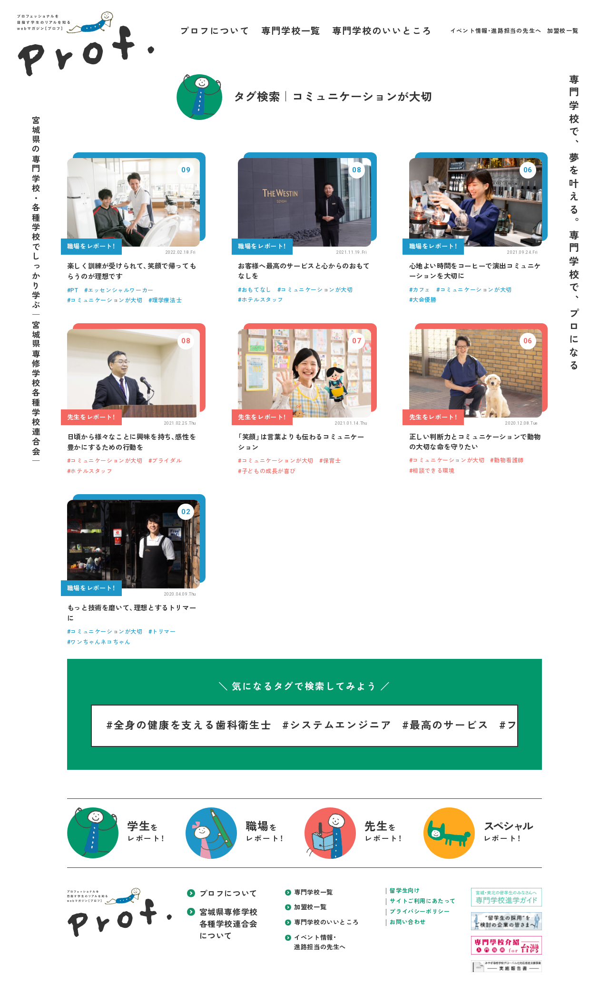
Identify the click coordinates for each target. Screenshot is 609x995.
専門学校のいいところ (382, 31)
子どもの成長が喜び (268, 471)
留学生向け (405, 890)
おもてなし (257, 290)
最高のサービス (449, 725)
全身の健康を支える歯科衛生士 (193, 725)
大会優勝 (424, 300)
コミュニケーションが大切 (106, 300)
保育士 (332, 461)
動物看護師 (509, 460)
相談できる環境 (433, 471)
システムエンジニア (341, 725)
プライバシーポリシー (420, 911)
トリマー (164, 631)
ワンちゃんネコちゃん (100, 642)
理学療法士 (167, 300)
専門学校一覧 (291, 31)
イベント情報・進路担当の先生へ (495, 31)
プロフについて (214, 31)
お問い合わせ (408, 922)
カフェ (422, 290)
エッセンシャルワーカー (121, 290)
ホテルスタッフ (263, 300)
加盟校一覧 (563, 31)
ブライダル (167, 461)
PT (74, 290)
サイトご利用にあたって (423, 901)
